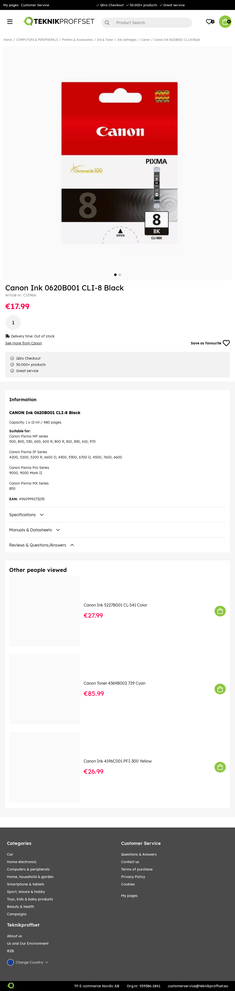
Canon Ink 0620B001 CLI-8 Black (177, 40)
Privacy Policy (133, 877)
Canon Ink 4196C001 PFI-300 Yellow (118, 761)
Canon (145, 40)
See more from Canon (23, 343)
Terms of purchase (137, 869)
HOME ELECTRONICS (21, 862)
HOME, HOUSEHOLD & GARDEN (30, 877)
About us (14, 936)
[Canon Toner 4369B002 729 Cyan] (48, 689)
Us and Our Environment (27, 943)
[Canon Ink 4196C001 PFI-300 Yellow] (48, 767)
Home (7, 40)
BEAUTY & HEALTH (20, 906)
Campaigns (16, 914)
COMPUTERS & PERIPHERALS (37, 40)
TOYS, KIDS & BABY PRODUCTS (30, 899)
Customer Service (35, 5)
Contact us (130, 862)
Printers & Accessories (77, 40)
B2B (10, 951)
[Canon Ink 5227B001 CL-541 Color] (48, 611)
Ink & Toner (105, 40)
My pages (10, 5)
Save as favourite (210, 343)
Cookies (128, 884)
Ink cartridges (127, 40)
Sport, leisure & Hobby (26, 891)
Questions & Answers (139, 854)
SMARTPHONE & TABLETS (25, 884)
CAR (10, 854)
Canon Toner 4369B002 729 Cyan (114, 683)
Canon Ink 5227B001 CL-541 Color (115, 605)
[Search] (146, 23)
